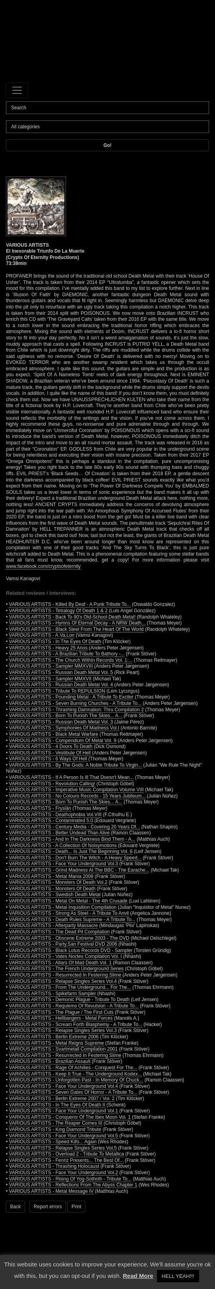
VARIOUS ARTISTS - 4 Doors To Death (51, 746)
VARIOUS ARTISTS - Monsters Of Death (52, 888)
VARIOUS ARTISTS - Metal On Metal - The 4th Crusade (68, 901)
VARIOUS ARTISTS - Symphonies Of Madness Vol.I (64, 728)
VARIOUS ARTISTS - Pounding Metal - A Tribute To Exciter (71, 697)
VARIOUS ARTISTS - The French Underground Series (66, 968)
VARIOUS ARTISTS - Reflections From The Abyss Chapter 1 (73, 1185)
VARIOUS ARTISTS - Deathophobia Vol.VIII (55, 814)
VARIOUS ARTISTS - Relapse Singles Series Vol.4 (63, 981)
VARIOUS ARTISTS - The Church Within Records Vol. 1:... (71, 660)
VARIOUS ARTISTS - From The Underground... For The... (70, 987)
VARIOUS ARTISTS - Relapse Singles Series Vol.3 (63, 1030)
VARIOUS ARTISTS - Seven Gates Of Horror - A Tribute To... (73, 1092)
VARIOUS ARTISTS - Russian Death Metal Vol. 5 (61, 672)
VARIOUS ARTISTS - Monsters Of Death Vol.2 (58, 882)
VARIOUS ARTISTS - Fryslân (40, 808)
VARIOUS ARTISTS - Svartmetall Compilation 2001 (63, 1049)
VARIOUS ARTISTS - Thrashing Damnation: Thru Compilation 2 (76, 709)
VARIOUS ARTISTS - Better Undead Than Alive (59, 833)
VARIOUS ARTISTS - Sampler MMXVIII (51, 666)
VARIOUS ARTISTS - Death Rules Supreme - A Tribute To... (72, 919)
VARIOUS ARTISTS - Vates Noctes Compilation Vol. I (65, 956)
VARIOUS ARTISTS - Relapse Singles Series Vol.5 (63, 1148)
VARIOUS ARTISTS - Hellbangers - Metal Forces (61, 1018)
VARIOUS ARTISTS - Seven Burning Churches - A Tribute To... (75, 703)
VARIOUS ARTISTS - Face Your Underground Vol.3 (63, 863)
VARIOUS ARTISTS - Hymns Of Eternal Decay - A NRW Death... (77, 623)
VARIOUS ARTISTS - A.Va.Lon (42, 635)
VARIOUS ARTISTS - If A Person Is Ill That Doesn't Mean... (71, 777)
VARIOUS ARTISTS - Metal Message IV (51, 1191)
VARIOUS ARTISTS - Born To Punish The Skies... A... (65, 715)
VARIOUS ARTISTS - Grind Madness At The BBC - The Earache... (79, 870)
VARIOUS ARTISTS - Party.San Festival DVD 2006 (63, 944)
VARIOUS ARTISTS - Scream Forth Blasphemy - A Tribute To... (75, 1024)
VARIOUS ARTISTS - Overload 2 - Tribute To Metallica (66, 1154)
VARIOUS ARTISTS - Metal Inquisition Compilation (62, 907)
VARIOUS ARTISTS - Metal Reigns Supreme (56, 1043)
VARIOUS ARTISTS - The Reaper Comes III (56, 1123)
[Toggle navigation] (17, 90)
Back (15, 1206)
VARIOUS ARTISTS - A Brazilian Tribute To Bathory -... (67, 654)
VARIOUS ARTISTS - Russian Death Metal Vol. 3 (61, 722)
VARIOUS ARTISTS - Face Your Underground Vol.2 (63, 1172)
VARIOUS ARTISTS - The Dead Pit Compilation (59, 932)
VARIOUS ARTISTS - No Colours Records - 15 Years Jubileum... (77, 796)
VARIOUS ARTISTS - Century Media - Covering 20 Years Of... (74, 827)
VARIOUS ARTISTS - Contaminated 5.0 (51, 820)
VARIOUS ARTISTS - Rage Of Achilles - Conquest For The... (73, 1067)
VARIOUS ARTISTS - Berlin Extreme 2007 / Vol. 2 (62, 1098)
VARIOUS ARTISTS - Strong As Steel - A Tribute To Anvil (69, 913)
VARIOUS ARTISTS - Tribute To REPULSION (57, 691)
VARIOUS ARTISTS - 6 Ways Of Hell (48, 759)
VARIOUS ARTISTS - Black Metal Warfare (54, 734)
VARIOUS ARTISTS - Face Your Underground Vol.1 (63, 1111)
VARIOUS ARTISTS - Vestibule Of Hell (50, 753)
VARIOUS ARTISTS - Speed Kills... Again (53, 1141)
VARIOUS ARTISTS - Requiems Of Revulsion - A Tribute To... (74, 1006)
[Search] (107, 107)
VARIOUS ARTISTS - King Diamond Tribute (55, 1129)
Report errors (48, 1206)
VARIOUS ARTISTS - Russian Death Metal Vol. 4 (61, 684)
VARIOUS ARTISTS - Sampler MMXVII (50, 679)
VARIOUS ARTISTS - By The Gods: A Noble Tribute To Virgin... (75, 765)
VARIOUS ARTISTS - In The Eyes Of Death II (57, 1105)
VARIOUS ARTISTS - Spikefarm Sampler (52, 993)
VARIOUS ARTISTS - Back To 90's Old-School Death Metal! (72, 617)
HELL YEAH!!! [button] (178, 1276)
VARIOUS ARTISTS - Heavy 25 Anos (48, 648)
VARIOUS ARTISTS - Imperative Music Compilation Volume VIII (76, 789)
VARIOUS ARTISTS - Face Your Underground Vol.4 (63, 1086)
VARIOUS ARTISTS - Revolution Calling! (52, 783)
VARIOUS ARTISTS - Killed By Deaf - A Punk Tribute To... (70, 604)
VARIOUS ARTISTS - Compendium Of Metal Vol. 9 (62, 740)
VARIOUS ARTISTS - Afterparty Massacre (53, 925)
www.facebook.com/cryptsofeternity (43, 566)
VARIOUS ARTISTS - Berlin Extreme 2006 (54, 1037)
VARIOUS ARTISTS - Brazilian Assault (50, 1061)
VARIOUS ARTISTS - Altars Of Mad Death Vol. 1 (60, 962)
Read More (138, 1275)
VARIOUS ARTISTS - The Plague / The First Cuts (61, 1012)
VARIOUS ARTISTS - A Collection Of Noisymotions (63, 845)
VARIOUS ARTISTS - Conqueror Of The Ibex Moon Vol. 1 (70, 1117)
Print (76, 1206)
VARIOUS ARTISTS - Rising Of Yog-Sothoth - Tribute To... (70, 1179)
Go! (107, 145)
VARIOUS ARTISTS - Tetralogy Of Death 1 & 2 (58, 610)
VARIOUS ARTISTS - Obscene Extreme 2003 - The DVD (69, 938)
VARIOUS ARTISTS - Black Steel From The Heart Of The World (76, 629)
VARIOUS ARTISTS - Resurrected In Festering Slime (65, 975)
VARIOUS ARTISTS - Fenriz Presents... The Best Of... (66, 1160)
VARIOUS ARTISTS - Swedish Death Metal (55, 894)
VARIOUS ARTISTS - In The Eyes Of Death (55, 641)
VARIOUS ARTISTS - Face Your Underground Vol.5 (63, 1136)
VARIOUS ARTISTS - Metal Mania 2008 (51, 876)
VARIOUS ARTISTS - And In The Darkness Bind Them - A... (72, 839)
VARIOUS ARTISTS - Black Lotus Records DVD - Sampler (71, 950)
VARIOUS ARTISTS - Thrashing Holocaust (54, 1166)
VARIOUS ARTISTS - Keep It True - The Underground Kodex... (75, 1074)
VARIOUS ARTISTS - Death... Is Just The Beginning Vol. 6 (71, 851)
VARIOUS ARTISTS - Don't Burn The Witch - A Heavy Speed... (75, 858)
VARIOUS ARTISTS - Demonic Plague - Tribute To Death (69, 999)
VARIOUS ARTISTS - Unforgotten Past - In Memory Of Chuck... (76, 1080)
